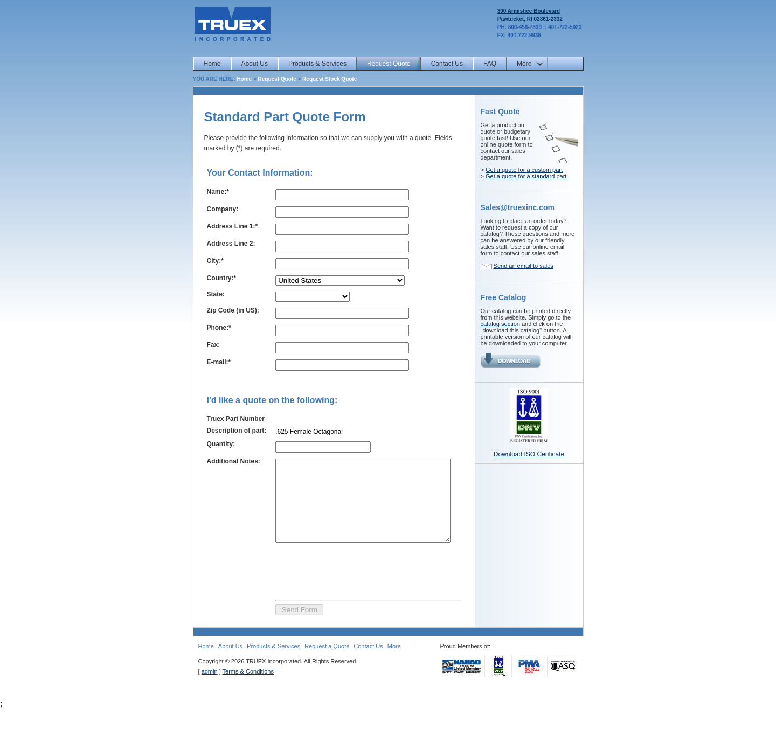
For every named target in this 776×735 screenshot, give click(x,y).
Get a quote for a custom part (524, 170)
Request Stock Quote (329, 79)
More (524, 63)
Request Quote (389, 63)
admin (210, 698)
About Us (254, 63)
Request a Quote (326, 672)
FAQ (489, 63)
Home (212, 63)
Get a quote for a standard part (526, 176)
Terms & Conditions (248, 698)
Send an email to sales (523, 265)
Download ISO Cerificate (529, 454)
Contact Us (447, 63)
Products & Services (317, 63)
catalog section (500, 324)
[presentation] (347, 596)
